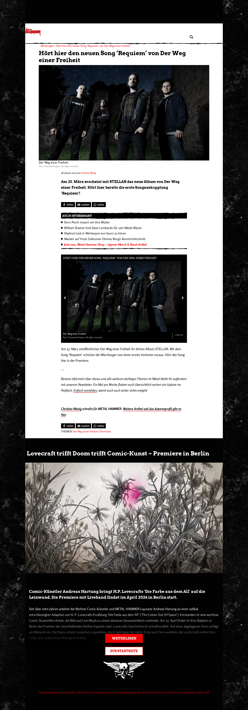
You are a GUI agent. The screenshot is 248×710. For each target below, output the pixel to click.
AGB (207, 692)
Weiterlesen (124, 638)
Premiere (105, 431)
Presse (159, 692)
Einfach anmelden (85, 390)
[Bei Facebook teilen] (68, 204)
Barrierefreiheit (146, 692)
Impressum (105, 692)
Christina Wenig (88, 172)
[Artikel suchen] (191, 37)
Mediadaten (190, 692)
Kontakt (168, 692)
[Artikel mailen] (83, 204)
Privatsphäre (70, 692)
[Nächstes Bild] (182, 298)
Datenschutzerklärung (50, 692)
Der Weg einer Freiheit (86, 431)
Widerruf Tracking (88, 692)
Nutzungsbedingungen (125, 692)
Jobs (200, 692)
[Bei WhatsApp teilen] (99, 204)
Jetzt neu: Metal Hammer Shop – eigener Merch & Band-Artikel (105, 244)
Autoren (178, 692)
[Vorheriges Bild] (64, 298)
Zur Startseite (124, 651)
